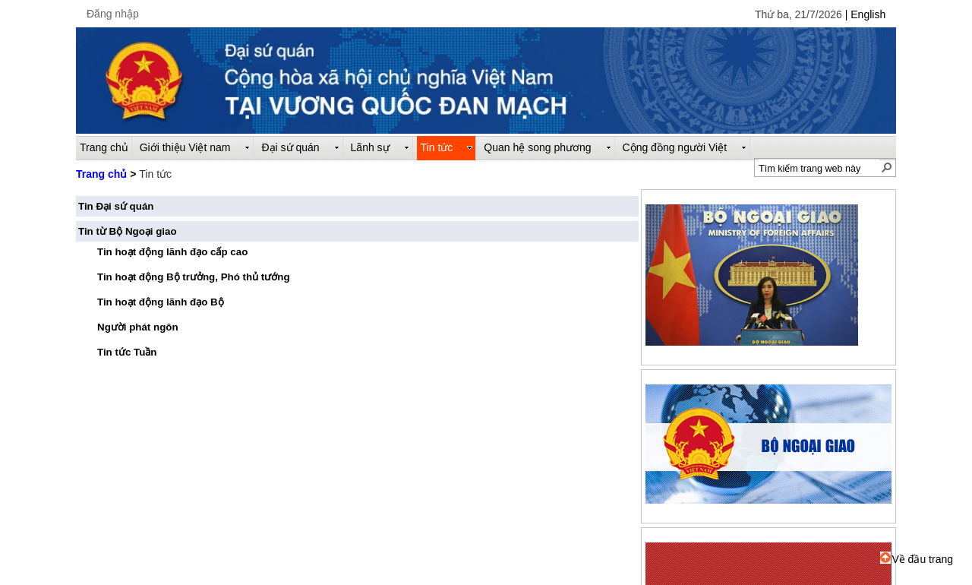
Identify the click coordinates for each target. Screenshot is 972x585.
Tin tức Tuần (126, 352)
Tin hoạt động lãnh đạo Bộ (160, 302)
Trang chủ (101, 174)
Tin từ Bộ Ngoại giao (127, 231)
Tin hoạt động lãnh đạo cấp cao (172, 252)
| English (865, 14)
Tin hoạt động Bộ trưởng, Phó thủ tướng (193, 277)
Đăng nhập (113, 14)
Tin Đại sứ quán (115, 206)
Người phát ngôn (137, 327)
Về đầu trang (916, 559)
